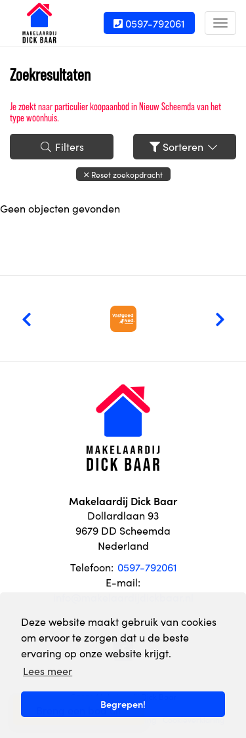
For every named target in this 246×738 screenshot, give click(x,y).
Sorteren (184, 146)
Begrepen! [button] (123, 703)
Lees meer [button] (47, 670)
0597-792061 (149, 23)
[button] (123, 174)
